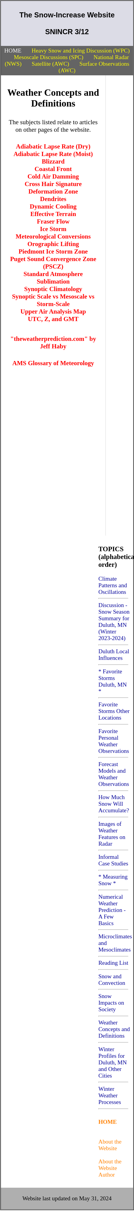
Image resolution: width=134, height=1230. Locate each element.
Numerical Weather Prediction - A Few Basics (112, 910)
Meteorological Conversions (53, 236)
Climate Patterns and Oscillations (112, 585)
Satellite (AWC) (55, 64)
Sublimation (53, 281)
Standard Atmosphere (53, 274)
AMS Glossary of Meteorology (53, 363)
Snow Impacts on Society (111, 1002)
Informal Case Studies (113, 860)
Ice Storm (53, 229)
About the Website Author (109, 1168)
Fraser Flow (53, 221)
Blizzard (53, 161)
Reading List (113, 963)
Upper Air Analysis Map (53, 311)
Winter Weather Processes (109, 1095)
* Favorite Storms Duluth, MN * (112, 681)
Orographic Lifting (53, 244)
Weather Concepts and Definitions (114, 1029)
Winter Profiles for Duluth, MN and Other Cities (112, 1062)
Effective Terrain (53, 214)
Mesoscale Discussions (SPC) (53, 57)
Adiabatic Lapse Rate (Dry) (53, 146)
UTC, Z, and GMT (53, 319)
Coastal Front (53, 169)
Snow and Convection (111, 979)
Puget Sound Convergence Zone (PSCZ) (53, 262)
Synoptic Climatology (53, 289)
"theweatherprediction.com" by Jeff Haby (53, 342)
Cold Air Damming (53, 176)
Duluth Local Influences (113, 654)
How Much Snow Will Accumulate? (113, 803)
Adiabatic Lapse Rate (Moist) (53, 154)
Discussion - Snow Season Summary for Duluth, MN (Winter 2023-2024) (113, 621)
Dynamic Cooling (53, 206)
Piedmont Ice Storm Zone (53, 251)
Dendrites (53, 199)
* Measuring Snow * (112, 880)
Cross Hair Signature (53, 184)
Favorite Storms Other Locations (113, 711)
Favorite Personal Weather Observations (113, 741)
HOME (17, 50)
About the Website (109, 1144)
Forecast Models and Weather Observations (113, 774)
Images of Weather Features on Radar (111, 834)
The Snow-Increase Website (67, 15)
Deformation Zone (53, 191)
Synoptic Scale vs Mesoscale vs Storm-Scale (53, 300)
